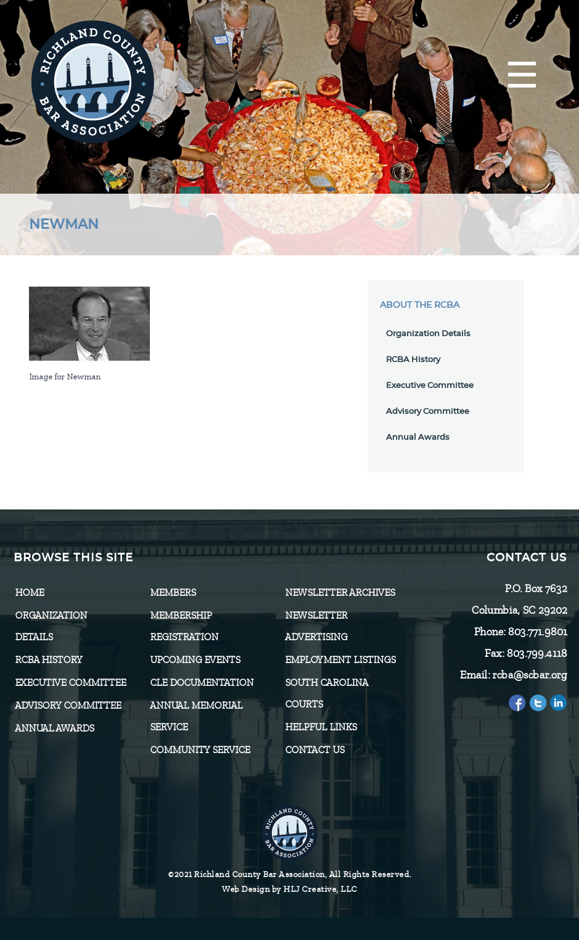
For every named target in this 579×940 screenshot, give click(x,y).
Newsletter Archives (340, 592)
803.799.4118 (536, 653)
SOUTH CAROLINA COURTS (326, 693)
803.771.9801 (537, 631)
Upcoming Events (195, 660)
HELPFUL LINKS (320, 727)
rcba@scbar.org (529, 675)
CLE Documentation (201, 682)
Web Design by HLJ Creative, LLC (289, 889)
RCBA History (413, 360)
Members (172, 592)
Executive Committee (430, 386)
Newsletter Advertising (316, 626)
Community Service (200, 750)
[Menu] (522, 75)
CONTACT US (314, 750)
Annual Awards (418, 438)
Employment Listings (340, 660)
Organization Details (428, 334)
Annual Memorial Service (196, 716)
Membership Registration (184, 626)
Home (29, 592)
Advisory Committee (427, 412)
